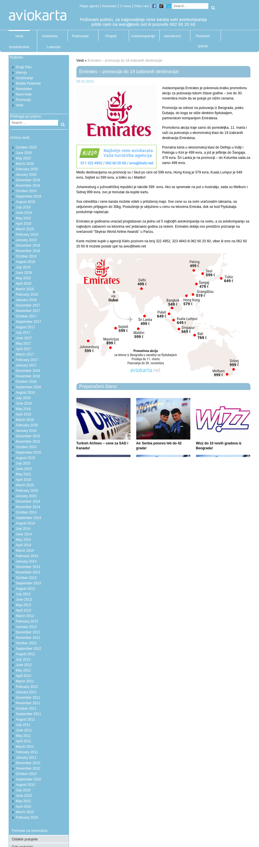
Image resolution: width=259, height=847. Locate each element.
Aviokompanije (141, 36)
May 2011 (23, 736)
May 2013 (23, 605)
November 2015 (28, 442)
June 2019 (24, 213)
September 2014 (28, 518)
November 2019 (28, 186)
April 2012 (23, 676)
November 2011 (28, 703)
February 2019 (27, 235)
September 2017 (28, 322)
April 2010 (23, 807)
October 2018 (26, 256)
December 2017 (28, 305)
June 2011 (24, 730)
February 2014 (27, 556)
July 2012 (23, 659)
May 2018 (23, 278)
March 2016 (25, 420)
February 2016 (27, 425)
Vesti (19, 36)
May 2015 (23, 474)
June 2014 (24, 534)
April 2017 (23, 349)
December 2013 (28, 567)
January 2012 (26, 692)
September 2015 (28, 452)
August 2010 (25, 785)
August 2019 (25, 202)
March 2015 (25, 485)
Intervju (21, 73)
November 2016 (28, 376)
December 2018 (28, 245)
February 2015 (27, 491)
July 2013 (23, 594)
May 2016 (23, 409)
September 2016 (28, 387)
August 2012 (25, 654)
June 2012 (24, 665)
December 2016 (28, 371)
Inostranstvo (19, 47)
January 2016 (26, 431)
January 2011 (26, 758)
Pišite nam (141, 6)
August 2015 (25, 458)
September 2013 (28, 583)
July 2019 (23, 207)
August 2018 (25, 262)
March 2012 (25, 681)
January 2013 (26, 627)
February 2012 (27, 687)
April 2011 (23, 741)
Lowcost (53, 47)
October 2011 (26, 709)
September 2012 (28, 649)
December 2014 (28, 501)
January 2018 (26, 300)
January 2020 (26, 175)
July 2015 (23, 463)
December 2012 (28, 632)
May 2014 (23, 540)
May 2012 (23, 670)
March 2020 (25, 164)
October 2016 (26, 382)
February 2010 (27, 817)
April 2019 (23, 224)
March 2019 (25, 229)
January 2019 (26, 240)
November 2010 (28, 768)
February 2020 (27, 169)
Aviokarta (50, 36)
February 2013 (27, 621)
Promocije (23, 100)
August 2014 (25, 523)
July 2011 (23, 725)
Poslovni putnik (203, 37)
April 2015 (23, 480)
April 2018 (23, 284)
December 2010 (28, 763)
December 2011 (28, 698)
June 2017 (24, 338)
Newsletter (109, 6)
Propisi (111, 36)
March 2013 (25, 616)
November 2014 (28, 507)
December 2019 (28, 180)
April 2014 (23, 545)
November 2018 (28, 251)
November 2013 (28, 572)
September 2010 (28, 779)
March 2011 (25, 747)
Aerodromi (172, 36)
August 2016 (25, 393)
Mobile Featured (28, 83)
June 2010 (24, 796)
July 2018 (23, 267)
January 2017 (26, 365)
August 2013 (25, 589)
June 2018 (24, 273)
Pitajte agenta (89, 6)
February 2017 (27, 360)
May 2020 (23, 158)
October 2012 (26, 643)
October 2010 (26, 774)
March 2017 (25, 354)
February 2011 (27, 752)
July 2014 (23, 529)
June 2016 (24, 403)
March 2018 (25, 289)
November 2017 (28, 311)
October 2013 (26, 578)
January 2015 (26, 496)
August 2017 (25, 327)
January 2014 (26, 561)
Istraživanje (24, 78)
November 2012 (28, 638)
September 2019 (28, 196)
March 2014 (25, 551)
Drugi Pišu (23, 67)
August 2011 (25, 719)
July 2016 (23, 398)
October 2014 (26, 512)
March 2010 (25, 812)
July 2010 (23, 790)
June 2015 (24, 469)
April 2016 (23, 414)
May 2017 (23, 343)
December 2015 (28, 436)
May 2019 (23, 218)
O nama (125, 6)
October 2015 (26, 447)
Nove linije (23, 94)
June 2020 (24, 153)
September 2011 (28, 714)
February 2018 (27, 294)
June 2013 (24, 600)
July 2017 (23, 333)
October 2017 (26, 316)
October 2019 (26, 191)
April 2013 (23, 610)
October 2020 (26, 147)
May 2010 (23, 801)
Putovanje (80, 36)
